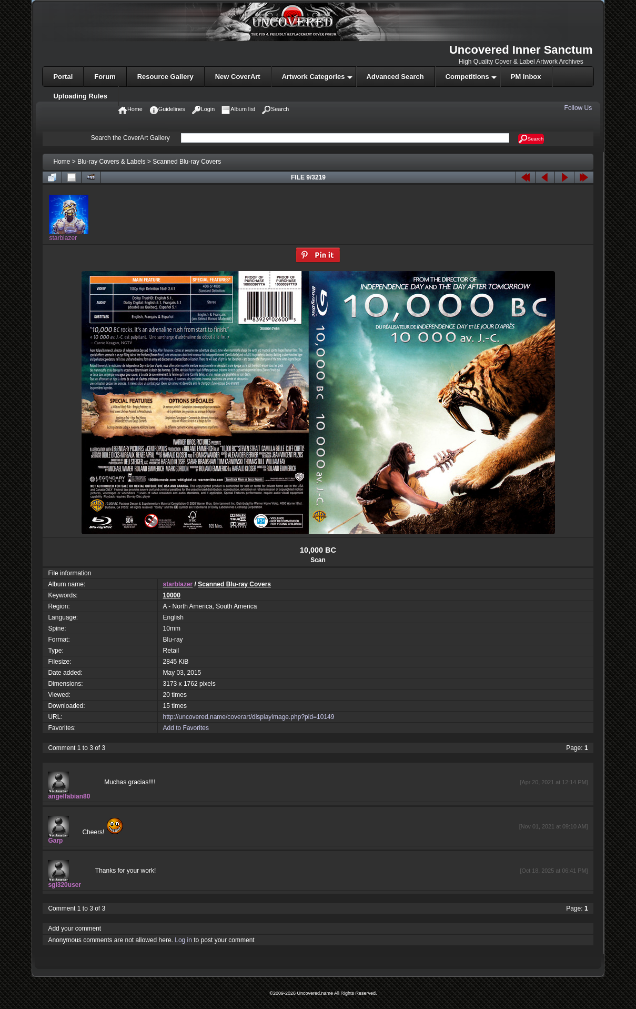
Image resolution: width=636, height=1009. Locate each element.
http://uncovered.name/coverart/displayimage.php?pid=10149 (249, 717)
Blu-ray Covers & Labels (111, 161)
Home (61, 161)
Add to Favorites (186, 728)
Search (531, 139)
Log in (183, 940)
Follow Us (579, 108)
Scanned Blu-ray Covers (187, 161)
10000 (171, 595)
